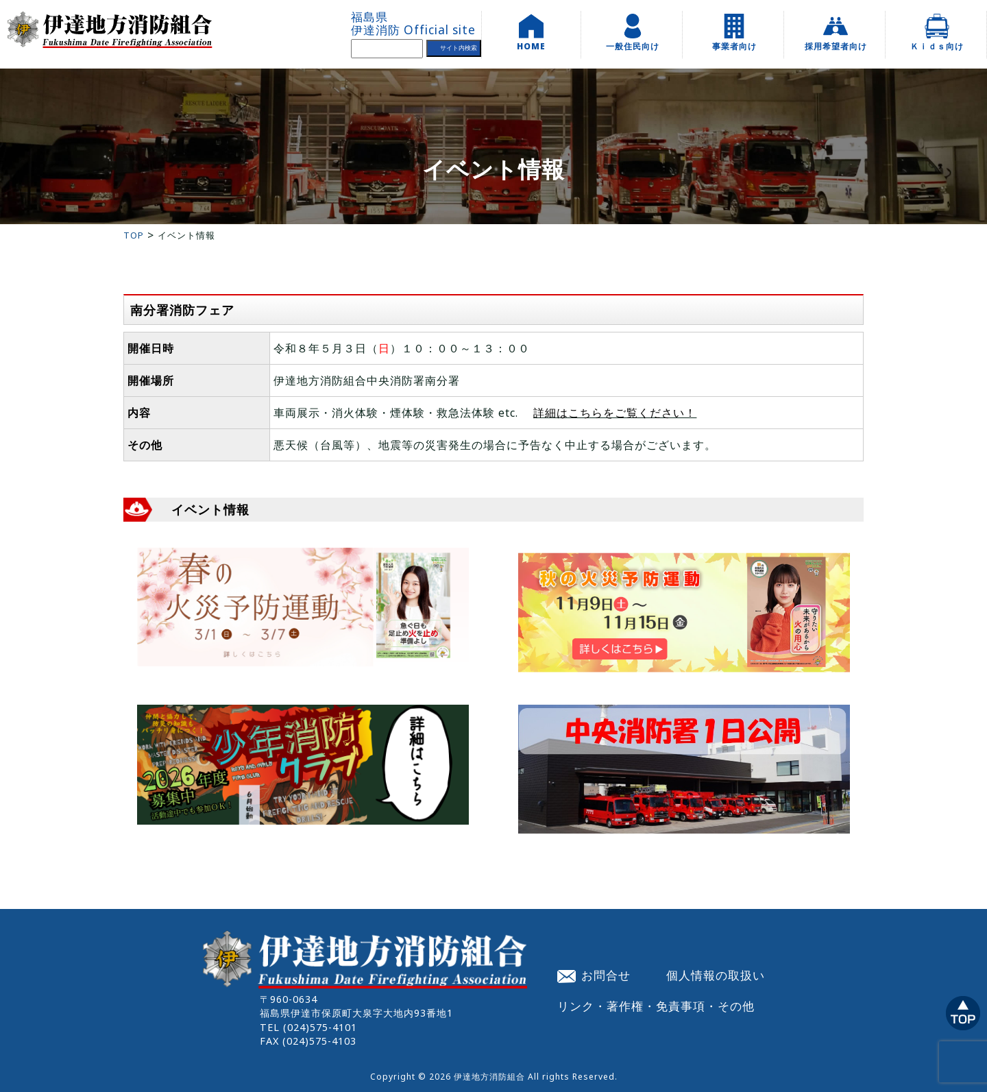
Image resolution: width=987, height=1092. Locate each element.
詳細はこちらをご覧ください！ (614, 412)
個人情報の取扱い (715, 975)
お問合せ (594, 975)
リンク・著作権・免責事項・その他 (656, 1005)
